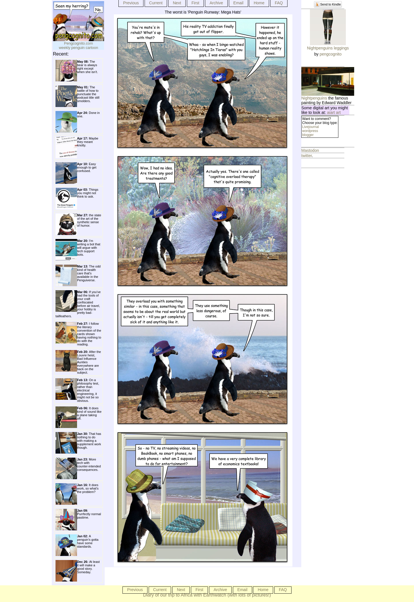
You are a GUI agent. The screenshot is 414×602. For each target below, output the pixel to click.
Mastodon (310, 150)
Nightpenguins (314, 98)
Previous (131, 3)
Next (177, 3)
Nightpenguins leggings (328, 48)
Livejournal (310, 127)
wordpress (310, 131)
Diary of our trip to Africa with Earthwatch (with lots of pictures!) (207, 595)
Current (156, 3)
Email (238, 3)
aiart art (334, 112)
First (195, 3)
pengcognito (331, 54)
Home (259, 3)
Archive (216, 3)
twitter (306, 155)
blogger (308, 135)
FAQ (279, 3)
